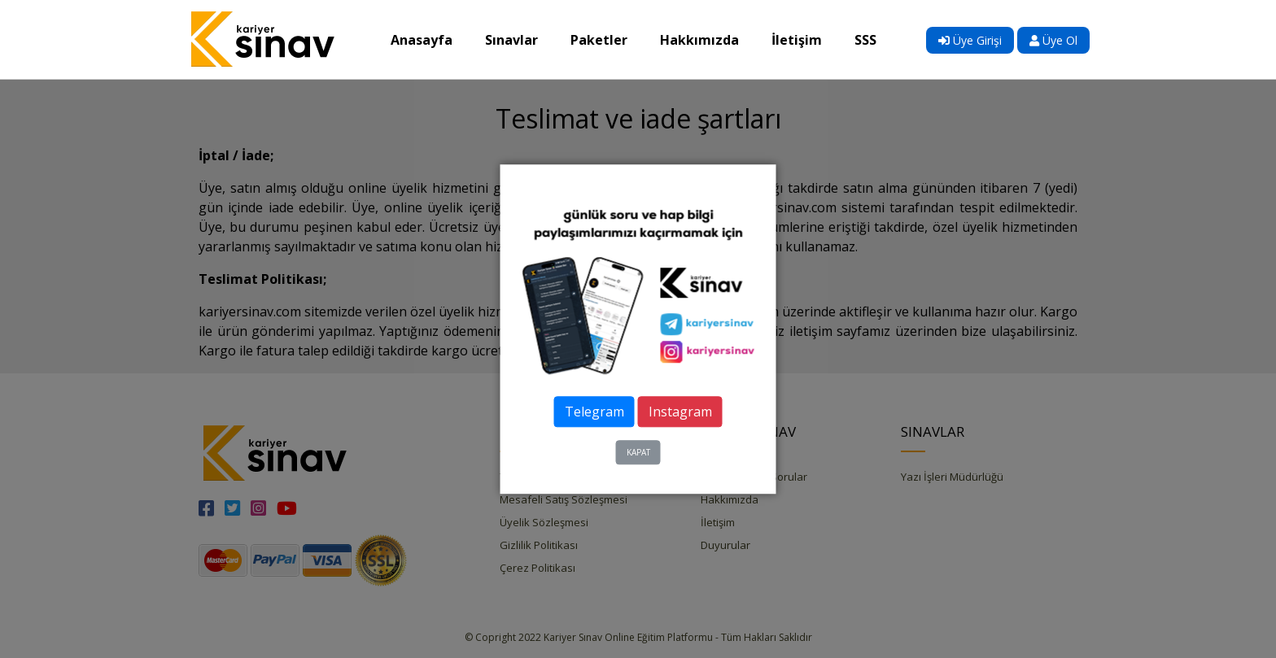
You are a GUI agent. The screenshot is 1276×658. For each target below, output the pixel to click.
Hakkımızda (707, 39)
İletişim (804, 39)
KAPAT (638, 452)
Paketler (607, 39)
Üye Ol (1053, 40)
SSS (873, 39)
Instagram (680, 412)
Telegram (594, 412)
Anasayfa (430, 39)
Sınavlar (519, 39)
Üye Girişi (970, 40)
